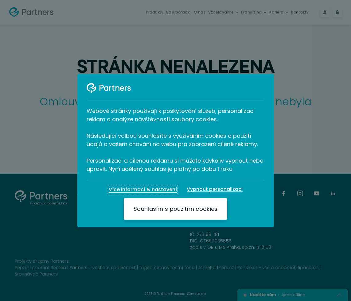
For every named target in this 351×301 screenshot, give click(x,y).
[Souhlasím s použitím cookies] (175, 209)
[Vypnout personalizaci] (215, 189)
